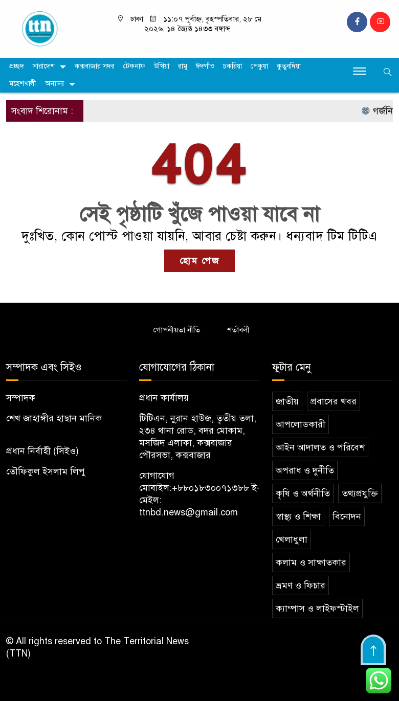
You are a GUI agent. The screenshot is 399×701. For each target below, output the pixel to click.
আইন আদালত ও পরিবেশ (320, 447)
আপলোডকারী (300, 424)
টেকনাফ (134, 66)
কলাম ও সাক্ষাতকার (311, 562)
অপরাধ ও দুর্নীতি (305, 470)
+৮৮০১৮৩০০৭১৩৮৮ (210, 487)
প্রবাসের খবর (334, 401)
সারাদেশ (44, 66)
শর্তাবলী (238, 329)
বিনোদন (346, 516)
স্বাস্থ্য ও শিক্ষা (298, 516)
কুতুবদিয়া (289, 66)
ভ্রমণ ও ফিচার (300, 585)
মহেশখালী (22, 83)
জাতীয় (287, 401)
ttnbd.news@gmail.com (188, 512)
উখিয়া (161, 66)
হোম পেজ (199, 260)
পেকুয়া (259, 66)
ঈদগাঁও (205, 66)
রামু (182, 66)
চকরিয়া (232, 66)
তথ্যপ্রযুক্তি (360, 493)
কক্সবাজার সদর (95, 66)
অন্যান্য (54, 83)
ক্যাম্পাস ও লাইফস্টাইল (317, 608)
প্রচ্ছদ (16, 66)
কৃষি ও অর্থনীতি (303, 493)
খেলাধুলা (291, 539)
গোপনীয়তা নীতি (176, 329)
